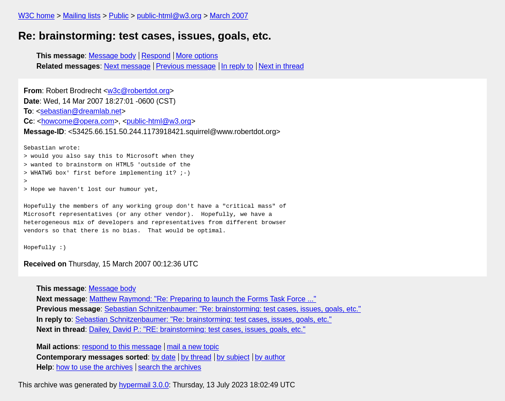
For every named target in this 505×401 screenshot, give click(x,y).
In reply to (237, 66)
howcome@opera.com (77, 121)
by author (270, 357)
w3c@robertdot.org (139, 91)
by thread (196, 357)
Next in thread (281, 66)
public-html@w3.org (169, 16)
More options (197, 56)
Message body (112, 56)
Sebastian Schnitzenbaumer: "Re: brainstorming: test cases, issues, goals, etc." (232, 309)
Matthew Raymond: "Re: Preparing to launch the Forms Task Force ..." (203, 299)
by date (163, 357)
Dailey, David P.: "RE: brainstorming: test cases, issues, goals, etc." (197, 329)
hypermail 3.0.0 (143, 385)
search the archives (170, 367)
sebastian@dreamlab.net (80, 111)
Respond (156, 56)
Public (119, 16)
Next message (127, 66)
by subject (233, 357)
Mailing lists (82, 16)
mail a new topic (193, 347)
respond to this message (121, 347)
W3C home (36, 16)
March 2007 (229, 16)
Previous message (186, 66)
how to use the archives (94, 367)
